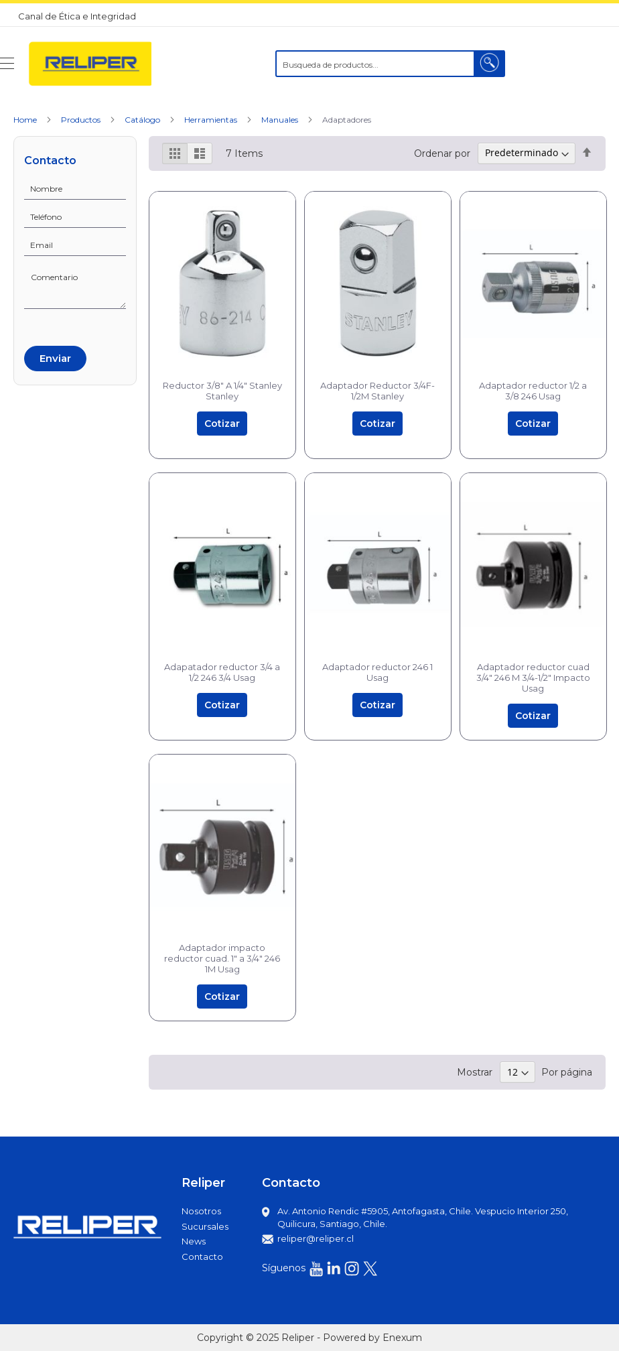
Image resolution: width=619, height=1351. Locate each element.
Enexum (402, 1338)
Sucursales (205, 1226)
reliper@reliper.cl (315, 1238)
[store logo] (89, 63)
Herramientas (211, 120)
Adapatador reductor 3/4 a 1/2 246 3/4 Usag (222, 672)
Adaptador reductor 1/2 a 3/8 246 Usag (533, 390)
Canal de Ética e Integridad (77, 16)
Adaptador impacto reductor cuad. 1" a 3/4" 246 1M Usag (222, 958)
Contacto (202, 1256)
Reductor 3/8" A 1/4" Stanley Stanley (222, 390)
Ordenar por (442, 153)
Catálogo (143, 120)
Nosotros (201, 1211)
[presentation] (75, 325)
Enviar (55, 358)
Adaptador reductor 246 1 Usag (377, 672)
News (194, 1241)
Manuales (280, 120)
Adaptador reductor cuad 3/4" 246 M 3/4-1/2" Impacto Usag (533, 677)
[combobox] (390, 63)
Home (26, 120)
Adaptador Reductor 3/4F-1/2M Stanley (377, 390)
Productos (81, 120)
